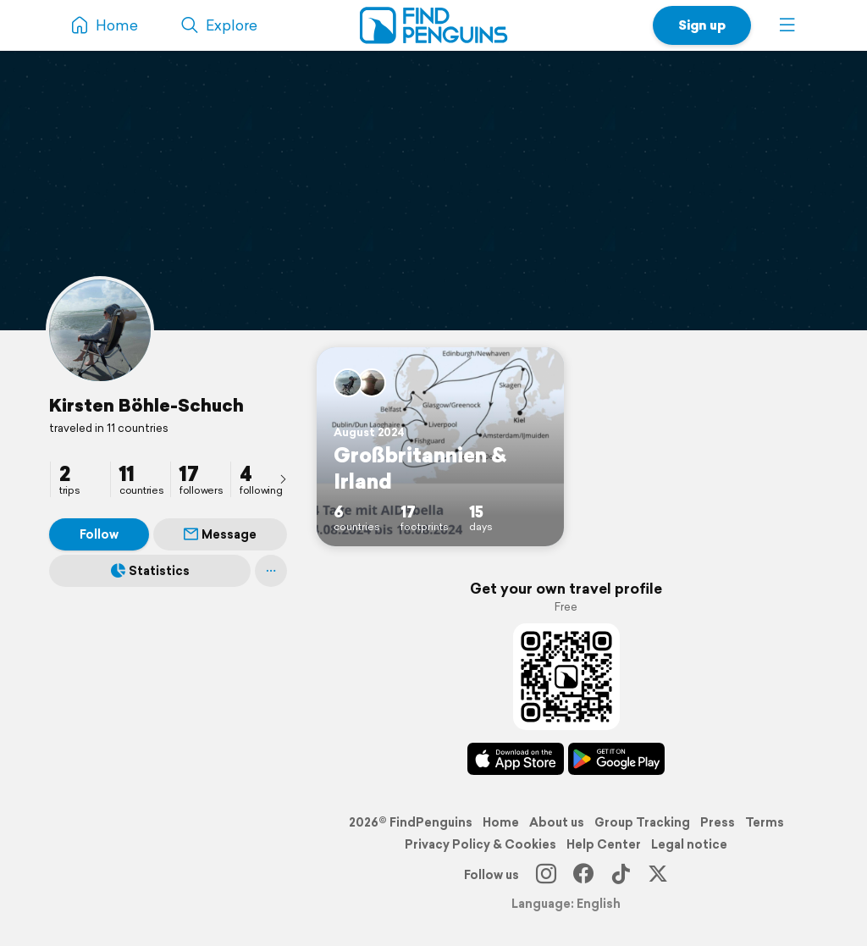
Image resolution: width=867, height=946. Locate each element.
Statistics (150, 570)
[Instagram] (546, 874)
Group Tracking (642, 822)
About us (556, 822)
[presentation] (282, 478)
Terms (764, 822)
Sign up (702, 25)
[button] (787, 25)
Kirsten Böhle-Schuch (146, 405)
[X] (658, 874)
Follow (99, 534)
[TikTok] (620, 874)
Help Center (603, 844)
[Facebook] (583, 874)
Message (220, 534)
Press (717, 822)
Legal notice (689, 844)
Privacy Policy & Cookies (480, 844)
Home (501, 822)
